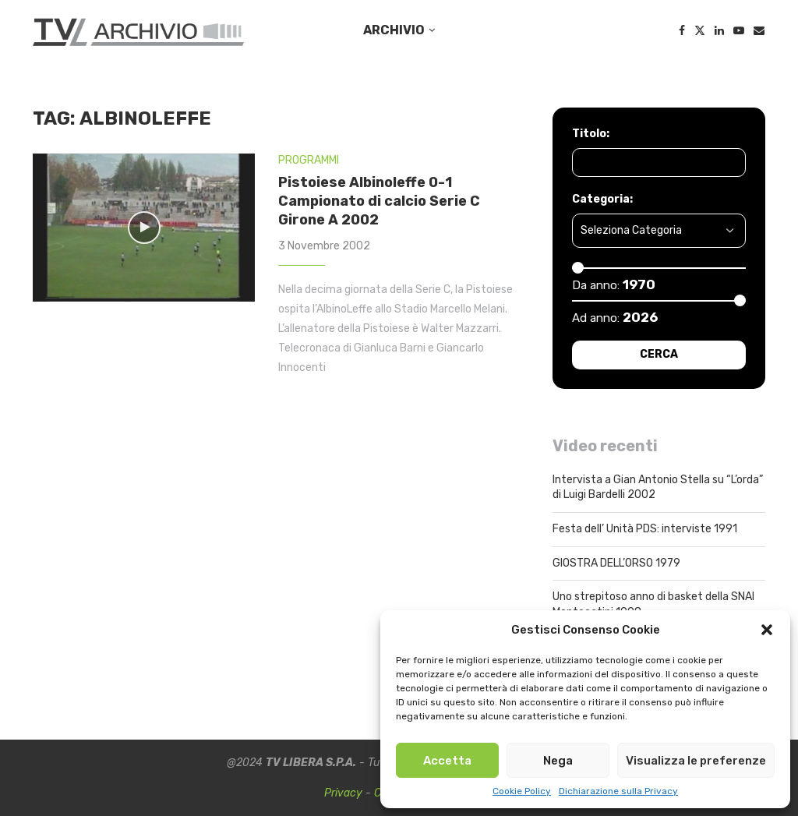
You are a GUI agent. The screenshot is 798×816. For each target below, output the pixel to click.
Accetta (447, 761)
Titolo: (590, 133)
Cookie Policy (522, 791)
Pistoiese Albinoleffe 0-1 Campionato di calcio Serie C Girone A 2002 (379, 201)
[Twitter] (700, 30)
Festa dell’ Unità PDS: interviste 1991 (645, 528)
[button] (767, 630)
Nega (558, 761)
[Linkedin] (719, 30)
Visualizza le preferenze (696, 761)
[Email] (759, 30)
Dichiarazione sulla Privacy (618, 791)
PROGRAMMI (308, 160)
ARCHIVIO (394, 30)
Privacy (343, 793)
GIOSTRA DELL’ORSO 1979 (616, 563)
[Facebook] (682, 30)
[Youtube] (739, 30)
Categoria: (602, 199)
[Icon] (144, 227)
